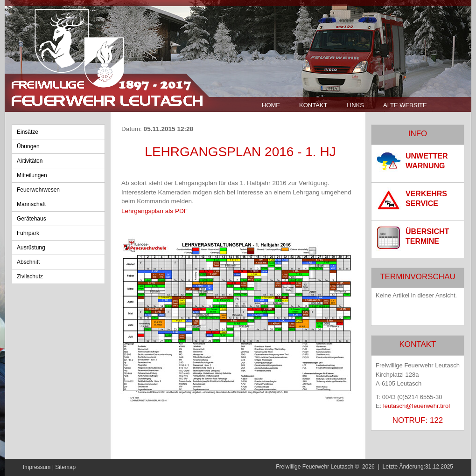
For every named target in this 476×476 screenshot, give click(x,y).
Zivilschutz (30, 276)
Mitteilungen (32, 175)
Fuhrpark (28, 233)
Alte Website (405, 105)
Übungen (28, 146)
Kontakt (313, 105)
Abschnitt (28, 262)
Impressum (36, 467)
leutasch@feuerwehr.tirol (416, 405)
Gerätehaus (31, 218)
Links (355, 105)
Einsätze (27, 132)
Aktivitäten (29, 161)
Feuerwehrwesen (38, 189)
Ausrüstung (31, 247)
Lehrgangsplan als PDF (154, 210)
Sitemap (65, 467)
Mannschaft (31, 204)
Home (271, 105)
